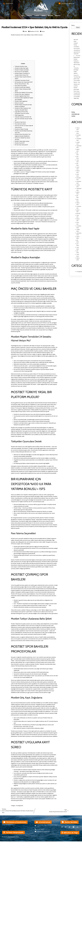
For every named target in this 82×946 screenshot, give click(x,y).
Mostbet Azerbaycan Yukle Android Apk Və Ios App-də (77, 63)
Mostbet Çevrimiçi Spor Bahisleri (22, 87)
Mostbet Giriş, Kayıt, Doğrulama (22, 94)
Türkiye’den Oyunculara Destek (22, 80)
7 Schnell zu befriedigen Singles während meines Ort (76, 71)
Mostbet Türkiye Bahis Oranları (22, 141)
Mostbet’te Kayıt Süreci (20, 122)
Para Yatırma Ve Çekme (20, 124)
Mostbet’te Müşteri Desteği (21, 129)
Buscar (73, 25)
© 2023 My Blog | (6, 842)
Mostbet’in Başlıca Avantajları (22, 69)
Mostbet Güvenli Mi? (20, 143)
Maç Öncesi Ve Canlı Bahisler (21, 71)
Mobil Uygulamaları (19, 115)
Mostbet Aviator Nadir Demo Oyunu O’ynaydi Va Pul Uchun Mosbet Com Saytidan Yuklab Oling (77, 93)
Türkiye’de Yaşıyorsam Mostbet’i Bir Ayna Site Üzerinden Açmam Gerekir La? (23, 118)
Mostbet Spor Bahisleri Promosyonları (24, 92)
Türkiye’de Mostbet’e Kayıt (21, 66)
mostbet (31, 223)
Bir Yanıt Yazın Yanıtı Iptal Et (21, 144)
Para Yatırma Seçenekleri (21, 85)
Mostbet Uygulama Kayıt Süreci (22, 96)
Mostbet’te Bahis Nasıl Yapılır (21, 68)
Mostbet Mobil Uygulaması (21, 101)
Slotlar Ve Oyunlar (19, 103)
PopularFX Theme (15, 842)
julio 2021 (78, 213)
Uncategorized (19, 805)
